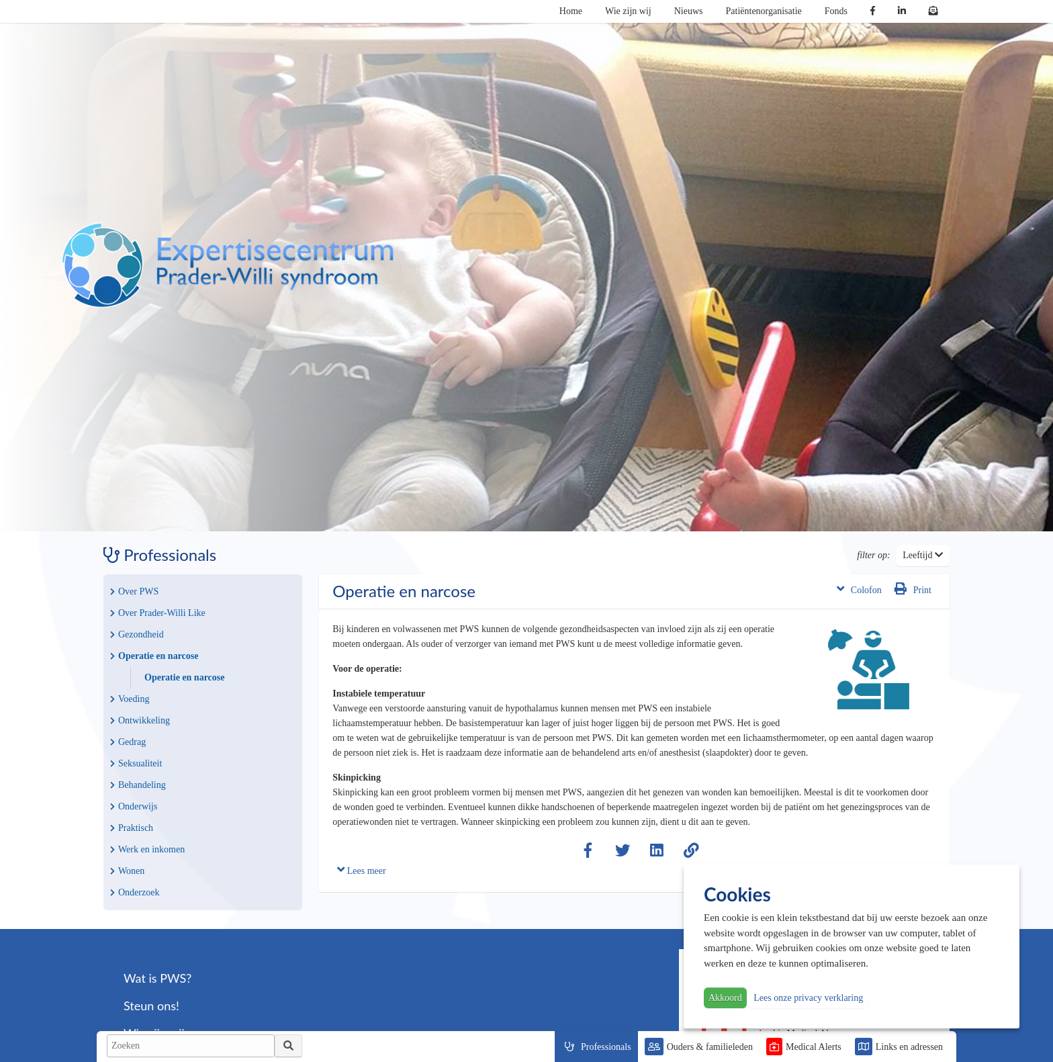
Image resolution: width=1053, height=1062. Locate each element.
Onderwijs (133, 806)
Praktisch (131, 828)
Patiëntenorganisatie (764, 11)
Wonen (127, 871)
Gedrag (128, 742)
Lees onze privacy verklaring (808, 998)
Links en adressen (909, 1047)
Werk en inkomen (147, 849)
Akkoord (725, 998)
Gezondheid (137, 634)
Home (570, 11)
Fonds (836, 11)
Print (913, 588)
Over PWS (134, 591)
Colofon (859, 588)
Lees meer (361, 869)
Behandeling (138, 785)
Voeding (129, 699)
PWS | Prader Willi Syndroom (228, 265)
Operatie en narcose (154, 656)
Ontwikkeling (140, 720)
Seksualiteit (136, 763)
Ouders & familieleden (710, 1047)
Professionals (606, 1047)
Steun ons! (151, 1005)
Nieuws (688, 11)
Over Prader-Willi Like (157, 613)
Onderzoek (134, 892)
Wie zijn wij (628, 11)
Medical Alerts (813, 1047)
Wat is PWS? (157, 978)
